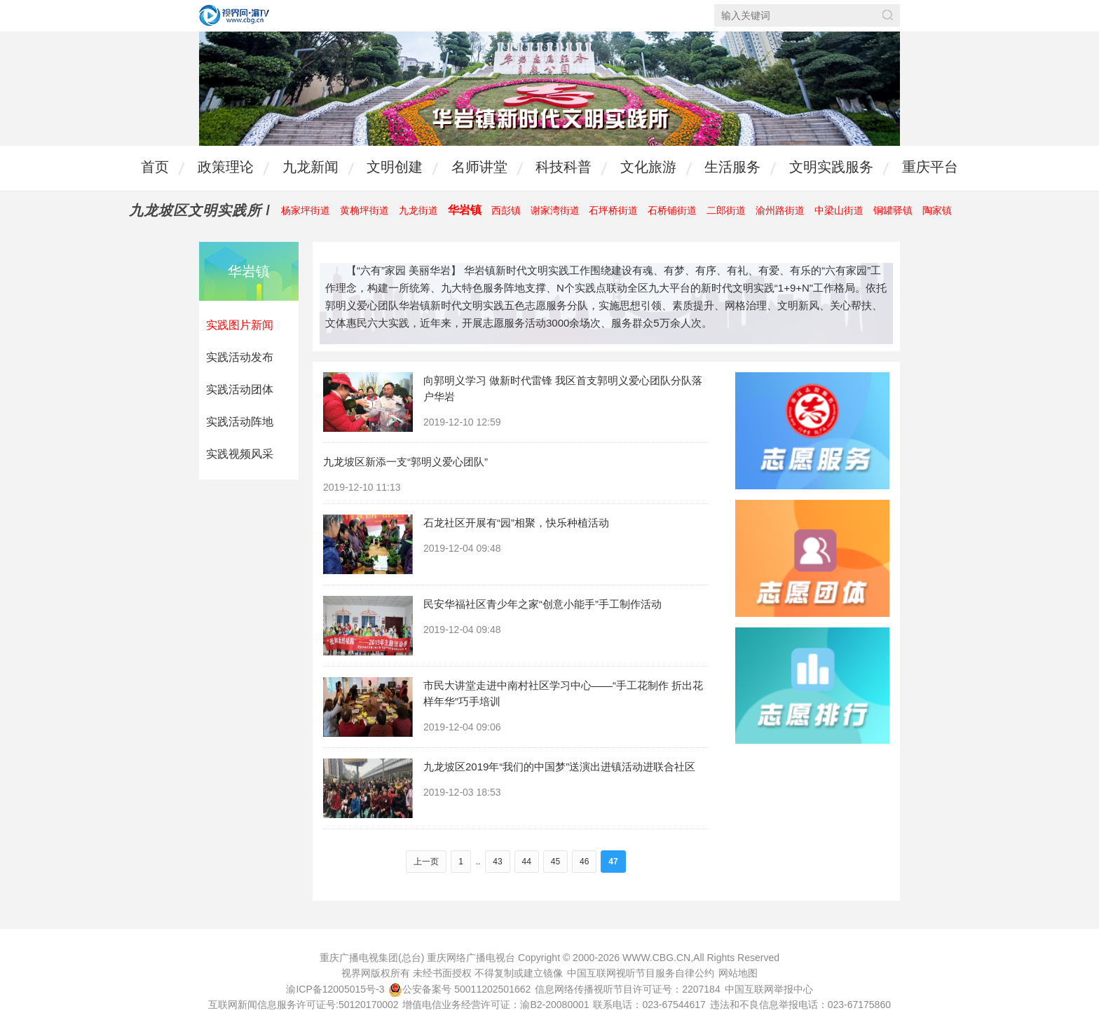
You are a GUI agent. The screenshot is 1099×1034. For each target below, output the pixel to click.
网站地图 (738, 973)
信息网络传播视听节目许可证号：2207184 (628, 989)
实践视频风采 (239, 454)
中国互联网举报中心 (769, 989)
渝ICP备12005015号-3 (335, 989)
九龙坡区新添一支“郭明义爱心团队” (405, 462)
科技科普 (563, 167)
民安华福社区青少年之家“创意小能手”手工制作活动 (542, 604)
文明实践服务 (831, 167)
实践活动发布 (239, 357)
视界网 (234, 15)
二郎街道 (726, 210)
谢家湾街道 (555, 210)
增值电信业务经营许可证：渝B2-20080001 (495, 1004)
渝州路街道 (780, 210)
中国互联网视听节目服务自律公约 (640, 973)
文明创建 (395, 167)
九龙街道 (418, 210)
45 (555, 861)
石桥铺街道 (672, 210)
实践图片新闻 (239, 325)
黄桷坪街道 (364, 210)
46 (584, 861)
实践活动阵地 (239, 422)
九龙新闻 (310, 167)
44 (526, 861)
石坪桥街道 (613, 210)
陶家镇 (937, 210)
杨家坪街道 (305, 210)
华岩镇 (465, 210)
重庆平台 (930, 167)
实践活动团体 (239, 389)
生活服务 (732, 167)
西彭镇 (506, 210)
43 (497, 861)
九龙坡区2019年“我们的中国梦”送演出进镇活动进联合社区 (559, 767)
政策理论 (226, 167)
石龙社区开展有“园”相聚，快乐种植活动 (516, 523)
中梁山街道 (838, 210)
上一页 (426, 861)
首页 (155, 167)
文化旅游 (648, 167)
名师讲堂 (479, 167)
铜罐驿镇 (893, 210)
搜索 (887, 15)
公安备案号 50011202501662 (460, 989)
